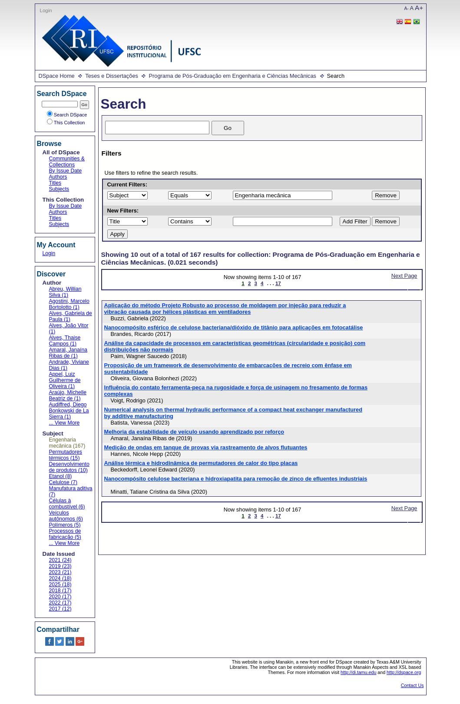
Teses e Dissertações (111, 76)
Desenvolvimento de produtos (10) (69, 467)
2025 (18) (60, 584)
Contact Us (412, 685)
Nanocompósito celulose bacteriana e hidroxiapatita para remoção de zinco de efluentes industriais (235, 478)
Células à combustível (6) (67, 504)
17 (278, 283)
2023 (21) (60, 572)
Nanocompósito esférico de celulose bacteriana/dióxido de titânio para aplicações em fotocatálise (233, 327)
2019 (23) (60, 566)
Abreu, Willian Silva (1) (65, 292)
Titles (55, 183)
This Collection (66, 122)
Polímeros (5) (65, 525)
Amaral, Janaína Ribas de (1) (68, 353)
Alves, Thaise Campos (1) (65, 341)
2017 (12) (60, 609)
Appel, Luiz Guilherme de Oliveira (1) (65, 380)
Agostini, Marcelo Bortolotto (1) (69, 304)
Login (46, 10)
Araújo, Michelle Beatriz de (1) (67, 395)
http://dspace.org (404, 672)
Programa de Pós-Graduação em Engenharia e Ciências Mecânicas (232, 76)
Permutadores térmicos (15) (65, 455)
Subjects (59, 189)
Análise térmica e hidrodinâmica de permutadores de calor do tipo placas (201, 463)
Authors (58, 177)
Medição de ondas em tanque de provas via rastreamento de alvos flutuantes (206, 447)
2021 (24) (60, 560)
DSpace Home (57, 76)
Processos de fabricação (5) (65, 534)
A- (406, 8)
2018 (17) (60, 591)
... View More (64, 423)
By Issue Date (65, 171)
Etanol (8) (60, 476)
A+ (419, 7)
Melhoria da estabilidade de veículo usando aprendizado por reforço (194, 431)
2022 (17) (60, 603)
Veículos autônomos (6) (66, 516)
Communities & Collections (67, 162)
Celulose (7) (63, 482)
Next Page (404, 275)
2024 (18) (60, 578)
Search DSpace (67, 114)
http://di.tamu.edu (358, 672)
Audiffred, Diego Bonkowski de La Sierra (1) (69, 411)
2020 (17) (60, 597)
